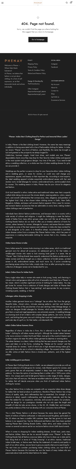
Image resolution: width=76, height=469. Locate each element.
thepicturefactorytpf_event (36, 94)
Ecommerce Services (58, 100)
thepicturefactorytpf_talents (37, 91)
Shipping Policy (33, 64)
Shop (53, 94)
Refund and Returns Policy (37, 73)
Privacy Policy (32, 67)
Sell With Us (55, 97)
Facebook (54, 67)
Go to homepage (38, 39)
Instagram (54, 64)
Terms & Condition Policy (36, 70)
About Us (54, 87)
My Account (55, 84)
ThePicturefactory (34, 84)
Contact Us (54, 91)
